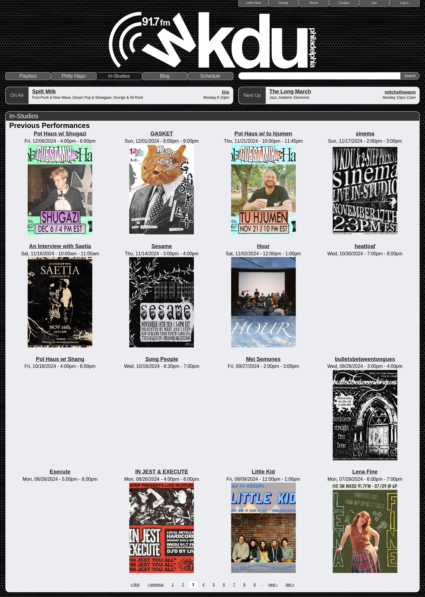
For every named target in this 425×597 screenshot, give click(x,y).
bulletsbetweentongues (365, 359)
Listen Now (253, 3)
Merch (314, 3)
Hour (263, 246)
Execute (60, 472)
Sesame (161, 246)
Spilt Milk (44, 92)
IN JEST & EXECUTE (161, 472)
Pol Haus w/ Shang (60, 359)
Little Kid (263, 472)
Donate (283, 3)
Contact (344, 3)
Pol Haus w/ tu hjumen (263, 134)
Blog (165, 76)
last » (290, 585)
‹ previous (156, 585)
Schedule (210, 76)
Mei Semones (263, 359)
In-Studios (119, 76)
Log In (404, 3)
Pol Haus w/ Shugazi (60, 134)
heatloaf (365, 246)
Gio (225, 92)
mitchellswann (400, 92)
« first (135, 585)
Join (374, 3)
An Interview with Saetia (60, 246)
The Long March (290, 92)
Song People (161, 359)
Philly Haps (74, 76)
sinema (365, 134)
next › (272, 585)
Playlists (28, 76)
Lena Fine (365, 472)
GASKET (161, 134)
